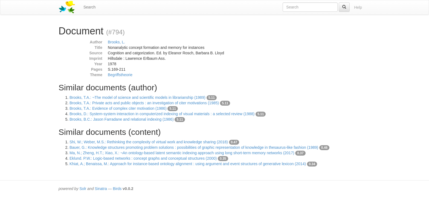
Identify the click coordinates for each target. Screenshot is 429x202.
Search (89, 7)
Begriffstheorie (120, 75)
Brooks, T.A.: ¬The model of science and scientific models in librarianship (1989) (137, 97)
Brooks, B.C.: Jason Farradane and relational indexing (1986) (121, 119)
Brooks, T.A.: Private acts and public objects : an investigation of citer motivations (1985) (144, 103)
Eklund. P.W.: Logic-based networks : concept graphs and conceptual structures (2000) (143, 158)
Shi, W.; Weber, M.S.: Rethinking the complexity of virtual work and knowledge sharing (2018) (148, 142)
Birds (117, 188)
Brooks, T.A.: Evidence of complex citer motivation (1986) (118, 108)
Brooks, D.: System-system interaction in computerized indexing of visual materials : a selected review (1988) (161, 114)
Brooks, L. (116, 42)
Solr (82, 188)
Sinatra (101, 188)
